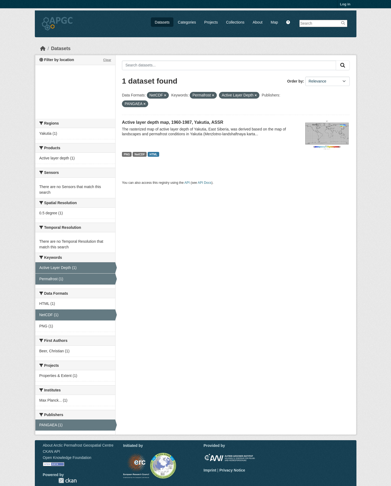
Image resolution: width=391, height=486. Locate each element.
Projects (211, 22)
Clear (107, 60)
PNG (127, 154)
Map (274, 22)
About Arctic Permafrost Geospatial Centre (78, 445)
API (187, 183)
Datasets (162, 22)
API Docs (204, 183)
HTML (153, 154)
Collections (235, 22)
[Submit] (343, 65)
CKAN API (51, 451)
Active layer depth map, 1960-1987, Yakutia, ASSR (172, 122)
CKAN (67, 480)
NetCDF (140, 154)
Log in (345, 4)
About (258, 22)
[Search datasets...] (229, 65)
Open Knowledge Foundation (67, 457)
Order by (295, 81)
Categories (187, 22)
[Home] (43, 48)
